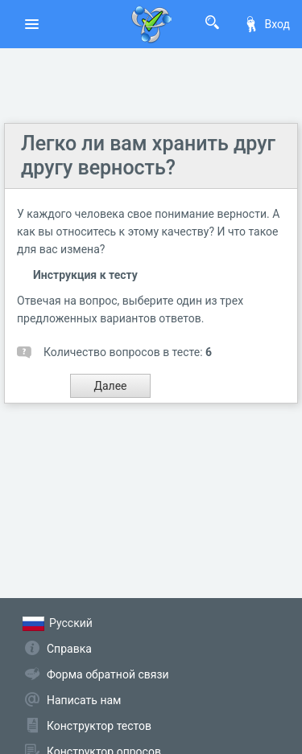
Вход (266, 24)
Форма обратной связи (108, 674)
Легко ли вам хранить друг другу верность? (148, 155)
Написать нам (84, 700)
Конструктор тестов (99, 725)
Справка (69, 648)
